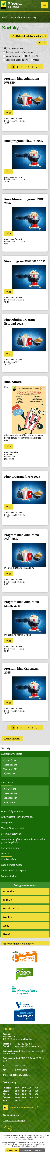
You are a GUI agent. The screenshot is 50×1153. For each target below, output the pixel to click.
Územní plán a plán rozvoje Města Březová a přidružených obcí (23, 841)
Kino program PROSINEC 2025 (24, 261)
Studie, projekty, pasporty (14, 870)
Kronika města (8, 859)
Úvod (4, 17)
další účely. (31, 1139)
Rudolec (7, 899)
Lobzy (6, 925)
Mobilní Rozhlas (9, 876)
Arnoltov (7, 917)
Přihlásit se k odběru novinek (29, 36)
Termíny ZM (10, 764)
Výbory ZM (9, 773)
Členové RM (9, 788)
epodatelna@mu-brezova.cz (28, 1046)
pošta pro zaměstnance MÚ (24, 1107)
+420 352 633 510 (23, 1044)
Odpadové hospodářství (16, 60)
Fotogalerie (6, 822)
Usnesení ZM (10, 769)
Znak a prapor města (11, 864)
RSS (41, 42)
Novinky (5, 748)
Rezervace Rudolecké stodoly (18, 943)
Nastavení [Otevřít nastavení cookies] (39, 1150)
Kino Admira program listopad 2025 (19, 321)
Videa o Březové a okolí (12, 828)
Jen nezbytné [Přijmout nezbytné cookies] (26, 1150)
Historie (5, 853)
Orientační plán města (12, 811)
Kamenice (8, 891)
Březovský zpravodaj (11, 833)
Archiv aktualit (12, 738)
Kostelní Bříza (11, 908)
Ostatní (36, 60)
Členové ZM (9, 760)
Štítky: (5, 48)
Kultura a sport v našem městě (19, 52)
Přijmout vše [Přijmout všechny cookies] (12, 1150)
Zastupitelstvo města (11, 753)
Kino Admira (17, 48)
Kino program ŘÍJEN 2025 (22, 476)
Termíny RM (10, 793)
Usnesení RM (10, 797)
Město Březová (17, 17)
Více (8, 112)
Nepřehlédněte (32, 56)
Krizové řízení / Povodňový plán (17, 816)
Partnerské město (10, 847)
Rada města (7, 782)
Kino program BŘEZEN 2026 (23, 141)
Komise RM (9, 802)
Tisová (6, 934)
